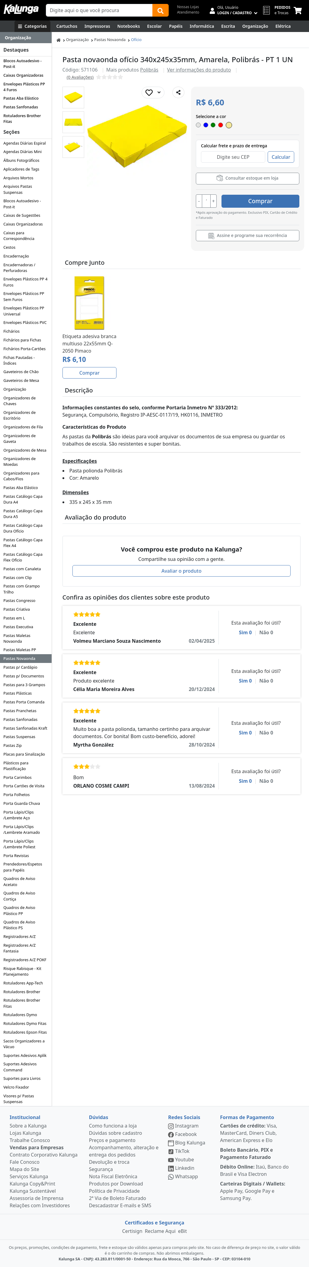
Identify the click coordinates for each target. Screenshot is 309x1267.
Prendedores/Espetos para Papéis (22, 866)
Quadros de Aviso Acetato (19, 881)
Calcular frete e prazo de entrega (234, 146)
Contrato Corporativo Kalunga (44, 1154)
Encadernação (16, 256)
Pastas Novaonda (19, 658)
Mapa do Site (24, 1169)
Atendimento (188, 12)
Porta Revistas (16, 855)
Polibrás (149, 69)
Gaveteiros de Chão (21, 371)
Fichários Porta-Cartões (24, 348)
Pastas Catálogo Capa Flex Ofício (23, 557)
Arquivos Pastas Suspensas (17, 189)
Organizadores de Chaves (19, 400)
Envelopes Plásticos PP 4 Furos (24, 86)
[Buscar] (160, 10)
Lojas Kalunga (25, 1133)
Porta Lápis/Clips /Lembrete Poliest (19, 843)
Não (266, 632)
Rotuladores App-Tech (23, 983)
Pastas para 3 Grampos (24, 684)
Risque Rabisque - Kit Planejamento (22, 971)
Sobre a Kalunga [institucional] (28, 1125)
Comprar (263, 201)
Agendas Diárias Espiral (24, 143)
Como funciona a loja (113, 1125)
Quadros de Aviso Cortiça (19, 895)
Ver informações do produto (199, 69)
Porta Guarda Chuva (21, 803)
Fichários (11, 331)
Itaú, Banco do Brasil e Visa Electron (254, 1170)
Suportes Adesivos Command (20, 1066)
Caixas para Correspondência (18, 235)
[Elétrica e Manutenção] (283, 26)
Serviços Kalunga (29, 1176)
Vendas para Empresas (37, 1147)
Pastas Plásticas (17, 693)
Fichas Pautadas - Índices (19, 360)
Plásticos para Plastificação (15, 765)
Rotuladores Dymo (20, 1014)
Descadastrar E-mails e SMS (120, 1205)
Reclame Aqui (160, 1231)
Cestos (9, 247)
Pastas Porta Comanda (23, 702)
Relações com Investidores (40, 1205)
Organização (14, 389)
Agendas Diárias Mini (22, 151)
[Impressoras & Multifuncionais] (97, 26)
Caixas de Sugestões (21, 215)
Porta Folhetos (16, 794)
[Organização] (255, 26)
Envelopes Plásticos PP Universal (23, 310)
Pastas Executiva (18, 626)
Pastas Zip (12, 745)
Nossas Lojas (188, 6)
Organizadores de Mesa (24, 450)
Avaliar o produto (181, 570)
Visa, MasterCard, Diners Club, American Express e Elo (248, 1133)
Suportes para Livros (21, 1078)
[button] (73, 97)
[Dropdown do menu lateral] (26, 37)
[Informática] (202, 26)
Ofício (136, 39)
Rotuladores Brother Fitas (22, 118)
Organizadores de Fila (23, 427)
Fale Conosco (25, 1162)
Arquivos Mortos (18, 178)
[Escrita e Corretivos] (228, 26)
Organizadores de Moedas (19, 461)
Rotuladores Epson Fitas (25, 1032)
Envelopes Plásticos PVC (24, 322)
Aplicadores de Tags (21, 169)
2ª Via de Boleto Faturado (117, 1198)
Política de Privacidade (114, 1191)
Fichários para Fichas (22, 340)
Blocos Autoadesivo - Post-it (22, 63)
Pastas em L (14, 618)
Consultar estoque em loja (247, 178)
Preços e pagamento (112, 1140)
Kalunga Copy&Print (32, 1183)
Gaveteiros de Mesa (21, 380)
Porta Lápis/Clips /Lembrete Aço (18, 815)
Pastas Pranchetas (19, 710)
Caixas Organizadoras (23, 75)
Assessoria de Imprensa (37, 1198)
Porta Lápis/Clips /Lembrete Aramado (21, 829)
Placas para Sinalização (24, 754)
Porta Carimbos (17, 777)
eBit (182, 1231)
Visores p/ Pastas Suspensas (18, 1098)
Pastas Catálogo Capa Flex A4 (23, 542)
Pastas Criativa (16, 609)
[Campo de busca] (99, 10)
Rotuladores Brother (21, 991)
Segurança (101, 1169)
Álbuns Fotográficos (21, 160)
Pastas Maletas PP (19, 649)
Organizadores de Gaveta (19, 438)
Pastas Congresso (19, 600)
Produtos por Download (116, 1183)
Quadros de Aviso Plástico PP (19, 910)
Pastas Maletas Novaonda (16, 638)
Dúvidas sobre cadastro (115, 1133)
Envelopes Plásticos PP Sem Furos (23, 296)
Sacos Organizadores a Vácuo (24, 1043)
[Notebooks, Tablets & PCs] (129, 26)
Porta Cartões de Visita (23, 786)
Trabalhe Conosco (30, 1140)
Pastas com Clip (17, 577)
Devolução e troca (109, 1162)
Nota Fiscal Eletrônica (113, 1176)
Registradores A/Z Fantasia (19, 948)
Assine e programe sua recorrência (247, 235)
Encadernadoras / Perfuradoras (19, 267)
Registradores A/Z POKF (24, 959)
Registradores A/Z (19, 936)
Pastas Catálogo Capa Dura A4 (23, 499)
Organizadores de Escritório (19, 415)
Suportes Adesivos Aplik (24, 1055)
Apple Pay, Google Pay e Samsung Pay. (252, 1190)
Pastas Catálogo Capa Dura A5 (23, 513)
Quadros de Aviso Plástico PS (19, 924)
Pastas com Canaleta (22, 568)
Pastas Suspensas (19, 736)
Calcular (281, 157)
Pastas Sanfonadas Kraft (25, 728)
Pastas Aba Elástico (21, 98)
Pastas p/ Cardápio (20, 667)
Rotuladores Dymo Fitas (24, 1023)
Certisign (132, 1231)
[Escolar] (155, 26)
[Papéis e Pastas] (175, 26)
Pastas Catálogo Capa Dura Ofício (23, 528)
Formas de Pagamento (247, 1117)
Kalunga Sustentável (33, 1191)
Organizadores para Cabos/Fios (21, 476)
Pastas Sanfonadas (20, 107)
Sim (245, 632)
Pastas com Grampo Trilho (21, 588)
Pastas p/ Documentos (23, 676)
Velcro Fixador (16, 1087)
